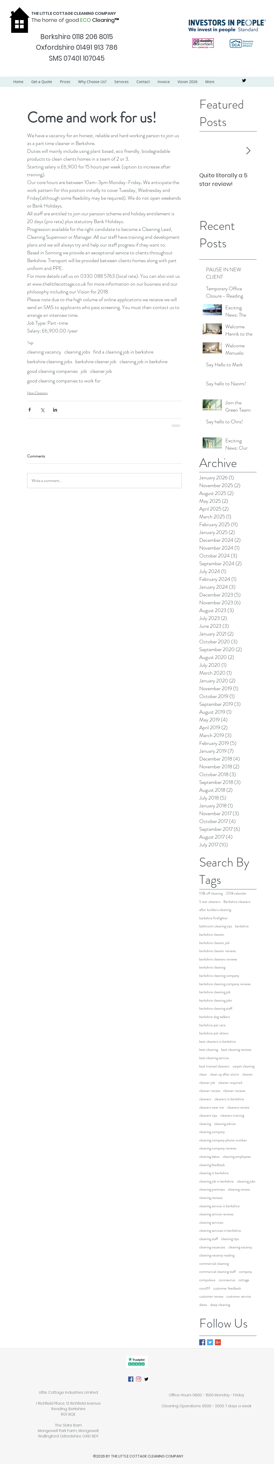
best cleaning (208, 1049)
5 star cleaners (209, 901)
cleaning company (212, 1131)
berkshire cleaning (212, 967)
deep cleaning (220, 1304)
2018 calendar (236, 893)
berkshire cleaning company (219, 975)
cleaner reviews (234, 1090)
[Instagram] (138, 1379)
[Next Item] (248, 151)
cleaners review (238, 1107)
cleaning (205, 1123)
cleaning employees (237, 1156)
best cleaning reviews (236, 1049)
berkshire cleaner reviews (217, 950)
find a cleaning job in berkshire (123, 352)
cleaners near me (211, 1107)
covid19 (204, 1288)
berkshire (242, 926)
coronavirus (227, 1280)
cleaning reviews (210, 1197)
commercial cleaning (214, 1263)
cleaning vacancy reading (216, 1255)
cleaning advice (225, 1123)
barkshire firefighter (213, 918)
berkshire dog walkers (214, 1016)
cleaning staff (208, 1238)
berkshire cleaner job (95, 361)
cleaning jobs (77, 352)
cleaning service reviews (216, 1214)
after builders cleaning (215, 909)
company (245, 1271)
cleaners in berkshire (229, 1099)
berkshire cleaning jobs (49, 361)
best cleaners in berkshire (217, 1041)
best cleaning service (214, 1057)
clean (203, 1074)
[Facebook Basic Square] (202, 1342)
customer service (238, 1296)
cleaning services (211, 1222)
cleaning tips (230, 1238)
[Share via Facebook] (29, 409)
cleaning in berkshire (214, 1173)
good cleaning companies (52, 371)
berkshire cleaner (211, 934)
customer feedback (227, 1288)
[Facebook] (130, 1379)
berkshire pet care (212, 1025)
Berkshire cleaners (236, 901)
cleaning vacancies (212, 1247)
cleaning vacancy (44, 352)
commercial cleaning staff (217, 1271)
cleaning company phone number (223, 1140)
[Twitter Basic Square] (210, 1342)
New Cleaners (37, 392)
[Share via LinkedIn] (55, 409)
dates (203, 1304)
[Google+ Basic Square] (218, 1342)
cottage (243, 1280)
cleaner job (101, 371)
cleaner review (209, 1090)
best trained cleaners (214, 1066)
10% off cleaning (211, 893)
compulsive (207, 1280)
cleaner (247, 1074)
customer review (211, 1296)
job (84, 371)
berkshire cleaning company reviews (225, 984)
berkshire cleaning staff (215, 1008)
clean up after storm (224, 1074)
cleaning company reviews (217, 1148)
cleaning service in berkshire (219, 1206)
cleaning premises (212, 1189)
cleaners (205, 1099)
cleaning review (239, 1189)
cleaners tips (208, 1115)
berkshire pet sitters (213, 1033)
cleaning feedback (212, 1165)
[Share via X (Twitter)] (42, 409)
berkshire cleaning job (215, 992)
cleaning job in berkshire (143, 361)
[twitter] (244, 80)
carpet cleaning (243, 1066)
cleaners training (232, 1115)
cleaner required (230, 1082)
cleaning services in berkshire (220, 1230)
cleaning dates (209, 1156)
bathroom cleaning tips (215, 926)
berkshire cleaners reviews (218, 959)
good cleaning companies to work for (64, 381)
